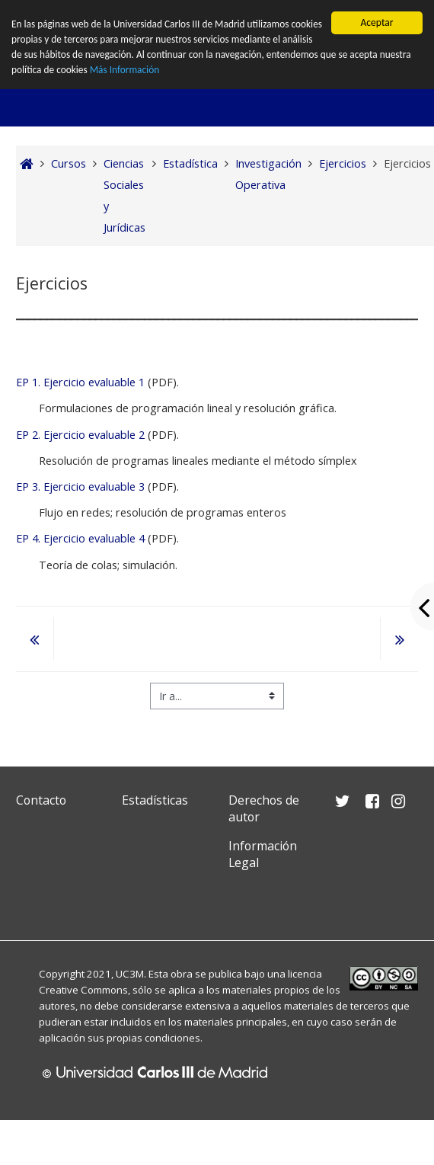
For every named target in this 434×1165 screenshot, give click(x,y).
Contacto (41, 800)
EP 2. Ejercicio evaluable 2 (80, 434)
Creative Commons (83, 990)
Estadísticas (155, 800)
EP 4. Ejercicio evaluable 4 (80, 538)
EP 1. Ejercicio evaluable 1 (80, 382)
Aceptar (376, 22)
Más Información (161, 70)
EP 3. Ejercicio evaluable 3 (80, 486)
